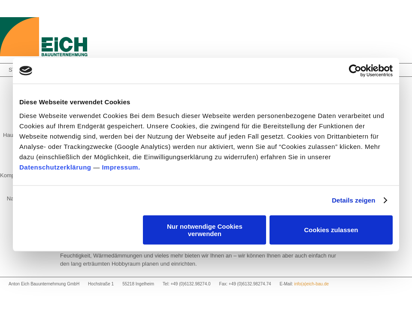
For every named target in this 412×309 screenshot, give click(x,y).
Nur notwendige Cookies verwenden (204, 229)
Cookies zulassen (331, 229)
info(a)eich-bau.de (311, 284)
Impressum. (121, 166)
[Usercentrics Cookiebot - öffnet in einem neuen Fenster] (355, 70)
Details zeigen (353, 200)
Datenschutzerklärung (55, 166)
